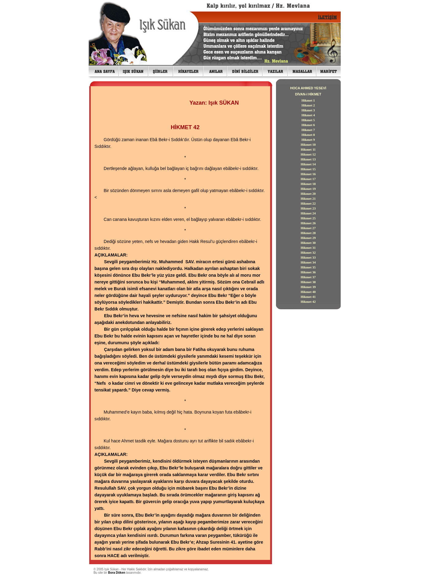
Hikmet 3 (308, 110)
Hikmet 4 (308, 115)
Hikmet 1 (308, 100)
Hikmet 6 (308, 125)
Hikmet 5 (308, 120)
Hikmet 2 (308, 105)
